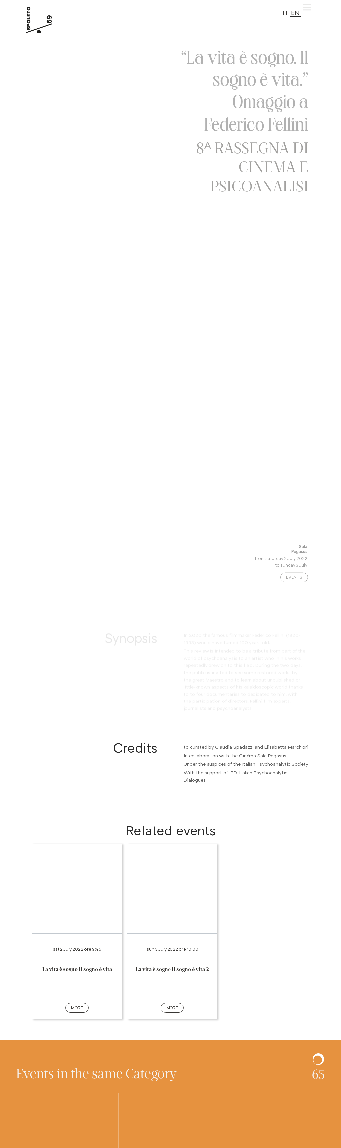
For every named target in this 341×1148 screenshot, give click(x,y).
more (77, 1007)
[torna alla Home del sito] (46, 20)
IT (285, 12)
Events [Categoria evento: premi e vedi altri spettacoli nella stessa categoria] (294, 579)
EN (295, 12)
